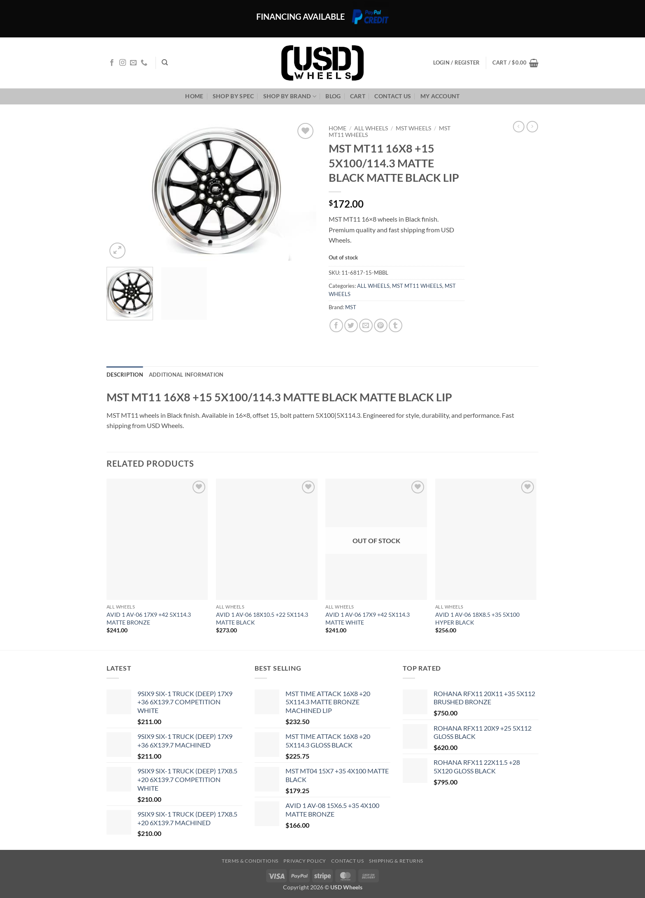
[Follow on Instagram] (122, 63)
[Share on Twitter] (351, 325)
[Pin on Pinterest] (380, 325)
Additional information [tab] (186, 374)
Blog (333, 96)
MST (350, 307)
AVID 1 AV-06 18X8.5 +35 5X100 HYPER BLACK (477, 618)
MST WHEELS (413, 128)
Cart (357, 96)
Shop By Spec (233, 96)
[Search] (165, 62)
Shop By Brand (289, 96)
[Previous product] (532, 126)
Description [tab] (125, 374)
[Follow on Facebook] (112, 63)
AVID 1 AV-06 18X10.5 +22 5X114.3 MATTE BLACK (262, 618)
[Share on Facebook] (336, 325)
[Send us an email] (133, 63)
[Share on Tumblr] (395, 325)
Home (194, 96)
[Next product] (518, 126)
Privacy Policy (304, 861)
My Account (440, 96)
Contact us (392, 96)
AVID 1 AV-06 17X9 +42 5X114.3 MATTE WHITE (367, 618)
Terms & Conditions (250, 861)
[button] (515, 63)
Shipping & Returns (396, 861)
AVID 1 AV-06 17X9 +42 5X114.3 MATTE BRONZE (149, 618)
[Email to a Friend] (366, 325)
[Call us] (144, 63)
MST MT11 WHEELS (417, 285)
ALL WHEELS (371, 128)
